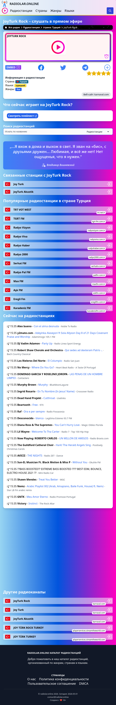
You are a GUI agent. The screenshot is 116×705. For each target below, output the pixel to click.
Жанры (55, 10)
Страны (41, 10)
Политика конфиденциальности (64, 679)
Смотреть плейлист (22, 116)
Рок (18, 89)
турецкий (20, 85)
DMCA (83, 683)
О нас (31, 679)
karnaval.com (101, 94)
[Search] (110, 10)
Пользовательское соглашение (52, 683)
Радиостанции (21, 10)
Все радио (12, 27)
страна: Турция (51, 27)
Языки (69, 10)
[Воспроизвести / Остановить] (4, 10)
